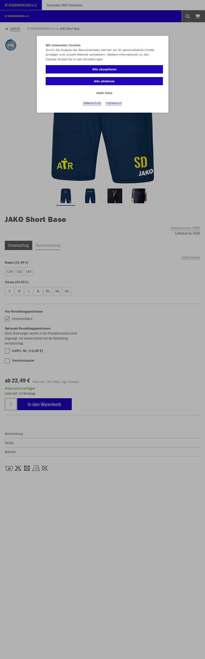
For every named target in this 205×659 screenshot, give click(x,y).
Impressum (114, 103)
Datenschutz (92, 103)
